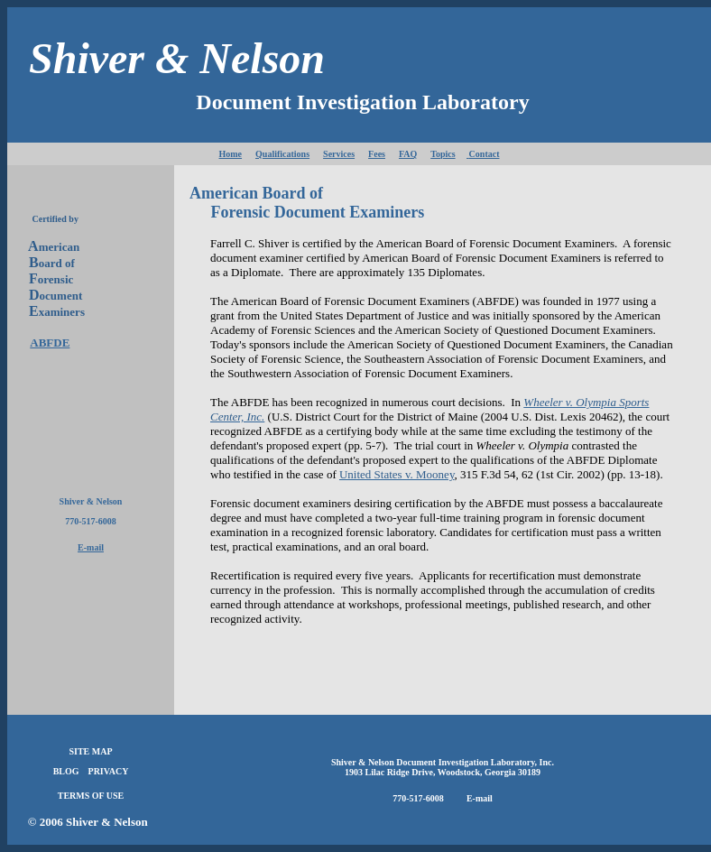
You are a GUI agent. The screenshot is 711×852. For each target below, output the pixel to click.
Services (339, 154)
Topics (442, 154)
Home (231, 154)
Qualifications (282, 154)
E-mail (91, 547)
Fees (376, 154)
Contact (482, 154)
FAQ (408, 154)
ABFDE (49, 342)
